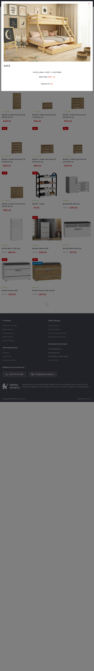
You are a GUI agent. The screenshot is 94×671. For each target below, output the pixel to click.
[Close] (89, 3)
